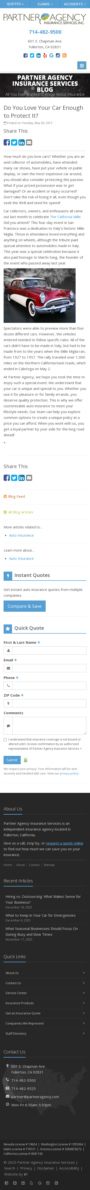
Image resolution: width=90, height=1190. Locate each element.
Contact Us (45, 983)
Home (8, 865)
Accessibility (69, 1168)
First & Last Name (22, 642)
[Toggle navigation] (81, 65)
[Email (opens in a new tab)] (29, 142)
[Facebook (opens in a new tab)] (26, 55)
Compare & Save (25, 606)
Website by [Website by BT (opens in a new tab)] (16, 1174)
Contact (34, 865)
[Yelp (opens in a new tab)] (45, 55)
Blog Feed (14, 496)
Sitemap (49, 865)
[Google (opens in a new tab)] (51, 55)
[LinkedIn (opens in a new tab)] (38, 55)
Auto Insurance (21, 535)
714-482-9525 (23, 1088)
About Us (45, 973)
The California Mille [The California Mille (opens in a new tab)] (65, 216)
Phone (11, 677)
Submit (12, 760)
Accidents (75, 4)
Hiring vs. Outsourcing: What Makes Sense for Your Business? (45, 902)
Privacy (26, 1168)
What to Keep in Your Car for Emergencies (45, 918)
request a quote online (64, 843)
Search (9, 1168)
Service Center (45, 993)
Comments (13, 712)
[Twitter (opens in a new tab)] (32, 55)
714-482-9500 (23, 1080)
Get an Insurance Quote (45, 1013)
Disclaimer (45, 1168)
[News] (64, 55)
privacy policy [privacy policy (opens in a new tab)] (69, 773)
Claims (45, 4)
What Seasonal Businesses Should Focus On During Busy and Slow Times (45, 934)
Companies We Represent (45, 1023)
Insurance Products (45, 1003)
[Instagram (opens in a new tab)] (58, 55)
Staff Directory (45, 1033)
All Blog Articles (18, 512)
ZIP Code (14, 695)
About (20, 865)
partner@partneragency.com (35, 1096)
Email (10, 659)
